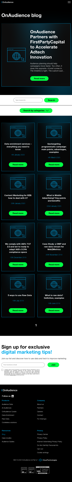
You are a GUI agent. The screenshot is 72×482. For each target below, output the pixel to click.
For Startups (41, 419)
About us (40, 404)
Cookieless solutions (9, 422)
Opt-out (40, 449)
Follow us (8, 396)
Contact (40, 415)
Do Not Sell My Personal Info (47, 445)
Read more (18, 164)
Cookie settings (43, 452)
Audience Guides (8, 441)
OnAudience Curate (9, 411)
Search (51, 100)
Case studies (6, 438)
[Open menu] (69, 2)
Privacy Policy (42, 438)
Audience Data (7, 404)
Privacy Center (42, 434)
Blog (3, 434)
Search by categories (36, 110)
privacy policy (13, 374)
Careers (40, 411)
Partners (40, 408)
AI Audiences (6, 408)
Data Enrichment (8, 415)
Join (53, 365)
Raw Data (5, 419)
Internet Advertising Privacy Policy (49, 441)
